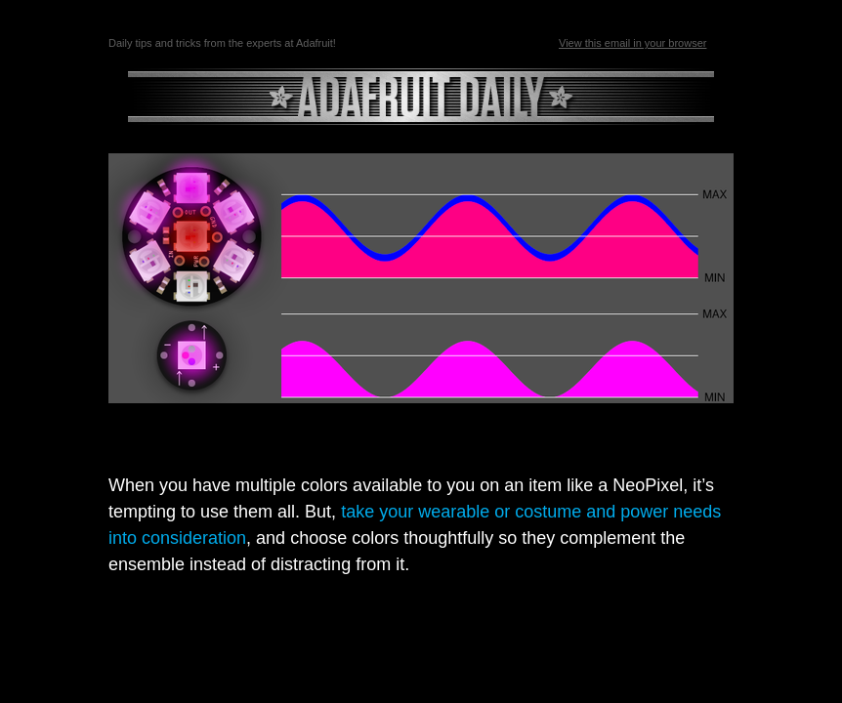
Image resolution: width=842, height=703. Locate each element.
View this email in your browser (632, 43)
